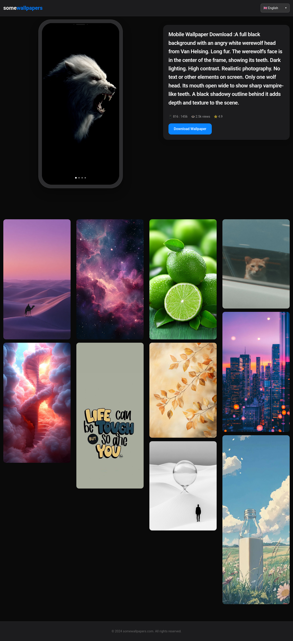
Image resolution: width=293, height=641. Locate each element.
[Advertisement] (226, 181)
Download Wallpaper (190, 129)
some (23, 8)
